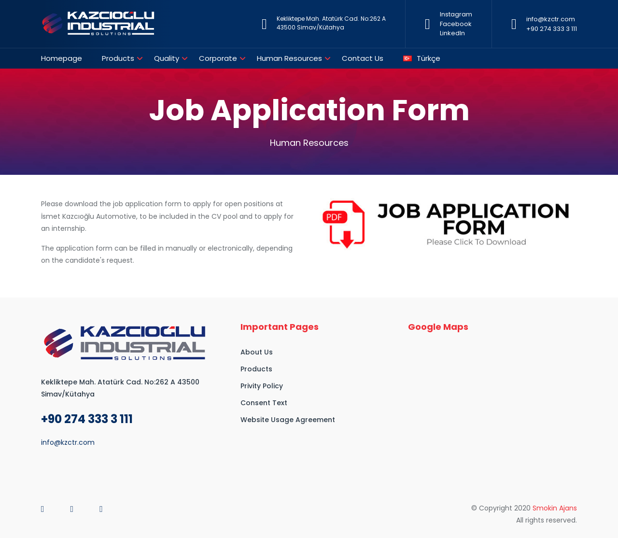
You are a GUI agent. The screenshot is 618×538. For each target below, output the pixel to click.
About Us (256, 352)
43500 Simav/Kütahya (310, 27)
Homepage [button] (61, 58)
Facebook (456, 23)
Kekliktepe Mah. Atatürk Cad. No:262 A (331, 18)
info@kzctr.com (550, 19)
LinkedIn (452, 33)
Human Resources (289, 58)
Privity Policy (261, 386)
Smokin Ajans (555, 508)
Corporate (218, 58)
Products (118, 58)
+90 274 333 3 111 (551, 28)
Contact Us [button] (362, 58)
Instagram (456, 14)
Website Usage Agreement (287, 420)
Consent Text (263, 403)
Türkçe (421, 58)
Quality (166, 58)
